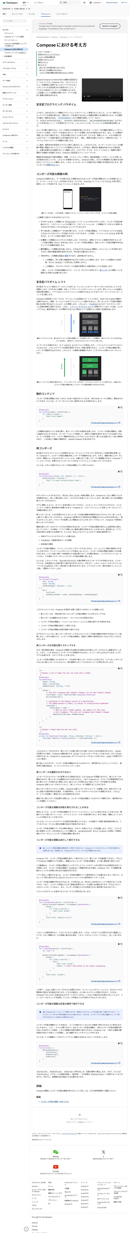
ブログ (34, 1205)
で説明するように (52, 165)
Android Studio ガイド (103, 1189)
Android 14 (85, 1197)
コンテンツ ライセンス (69, 1134)
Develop (6, 9)
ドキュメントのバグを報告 (120, 1192)
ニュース (35, 1202)
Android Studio (112, 3)
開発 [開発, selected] (24, 3)
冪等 (66, 256)
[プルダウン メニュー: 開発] (29, 2)
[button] (13, 30)
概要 (4, 14)
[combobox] (70, 3)
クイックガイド (62, 14)
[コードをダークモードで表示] (119, 407)
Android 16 (85, 1190)
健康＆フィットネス (55, 1193)
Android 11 (84, 1207)
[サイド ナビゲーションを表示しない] (26, 1229)
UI (29, 9)
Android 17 (84, 1186)
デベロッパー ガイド (103, 1194)
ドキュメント (78, 37)
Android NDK (101, 1208)
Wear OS (68, 1192)
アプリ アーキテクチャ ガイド (81, 307)
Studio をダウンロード (103, 1203)
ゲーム (50, 1186)
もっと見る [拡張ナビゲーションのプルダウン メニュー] (38, 3)
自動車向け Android (71, 1201)
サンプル (32, 14)
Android (35, 1186)
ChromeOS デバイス (71, 1196)
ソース (34, 1198)
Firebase (35, 1230)
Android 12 (84, 1204)
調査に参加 (117, 1202)
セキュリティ (36, 1195)
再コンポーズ (105, 270)
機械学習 (51, 1190)
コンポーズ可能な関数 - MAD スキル (55, 1102)
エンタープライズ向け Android (39, 1190)
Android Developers (42, 37)
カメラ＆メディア (54, 1197)
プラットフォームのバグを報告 (120, 1187)
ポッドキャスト (37, 1209)
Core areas (19, 9)
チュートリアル (17, 14)
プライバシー (52, 1200)
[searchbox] (15, 21)
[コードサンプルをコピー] (121, 407)
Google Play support (118, 1197)
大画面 (67, 1188)
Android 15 (84, 1193)
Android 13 (84, 1200)
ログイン (124, 3)
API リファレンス (103, 1199)
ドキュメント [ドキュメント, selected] (45, 14)
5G (49, 1204)
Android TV (68, 1204)
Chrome (34, 1226)
